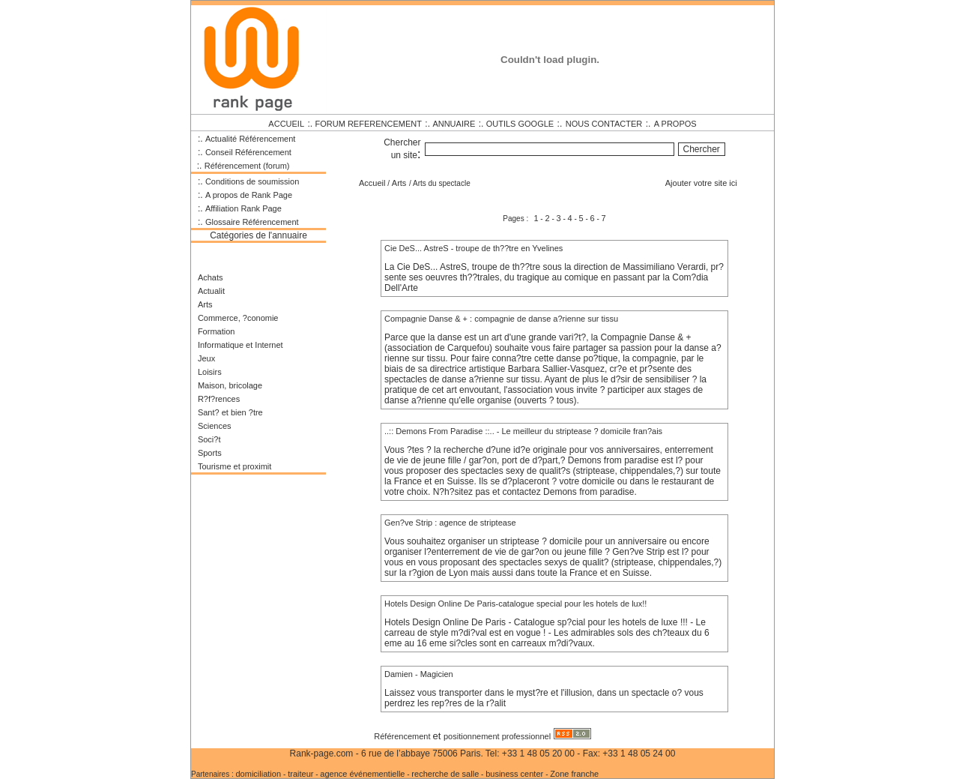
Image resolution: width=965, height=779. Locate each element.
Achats (210, 277)
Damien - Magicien (418, 674)
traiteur (300, 773)
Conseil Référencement (248, 152)
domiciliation (259, 773)
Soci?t (209, 439)
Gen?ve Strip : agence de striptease (450, 522)
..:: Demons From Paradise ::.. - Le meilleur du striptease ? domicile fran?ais (523, 431)
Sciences (215, 425)
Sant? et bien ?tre (230, 412)
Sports (210, 452)
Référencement (403, 736)
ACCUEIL (286, 123)
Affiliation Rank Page (243, 208)
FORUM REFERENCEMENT (368, 123)
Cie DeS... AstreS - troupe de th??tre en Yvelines (473, 248)
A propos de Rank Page (248, 194)
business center (515, 773)
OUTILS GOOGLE (520, 123)
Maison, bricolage (230, 385)
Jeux (206, 358)
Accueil (372, 182)
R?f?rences (219, 398)
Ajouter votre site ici (701, 182)
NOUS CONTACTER (604, 123)
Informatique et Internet (240, 344)
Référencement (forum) (247, 165)
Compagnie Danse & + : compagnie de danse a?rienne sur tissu (501, 318)
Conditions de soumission (252, 181)
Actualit (211, 290)
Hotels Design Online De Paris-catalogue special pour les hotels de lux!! (515, 603)
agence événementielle (362, 773)
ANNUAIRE (453, 123)
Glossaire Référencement (252, 221)
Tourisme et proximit (234, 466)
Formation (216, 331)
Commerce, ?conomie (238, 317)
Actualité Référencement (250, 138)
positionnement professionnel (497, 736)
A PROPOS (675, 123)
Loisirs (210, 371)
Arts (205, 304)
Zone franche (574, 773)
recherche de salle (445, 773)
